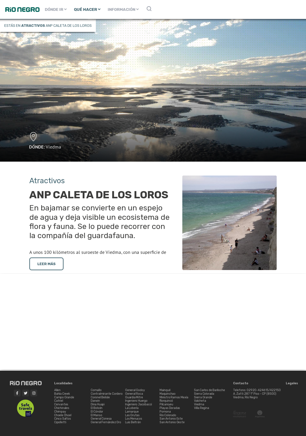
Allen (57, 390)
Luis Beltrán (133, 422)
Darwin (95, 401)
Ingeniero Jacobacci (138, 404)
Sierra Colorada (204, 394)
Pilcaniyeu (166, 404)
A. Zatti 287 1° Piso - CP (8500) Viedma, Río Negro (255, 395)
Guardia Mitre (134, 397)
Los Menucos (133, 418)
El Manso (96, 415)
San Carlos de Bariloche (209, 390)
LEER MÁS (46, 264)
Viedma (53, 147)
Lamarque (132, 411)
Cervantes (61, 404)
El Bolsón (96, 408)
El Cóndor (97, 411)
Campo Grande (64, 397)
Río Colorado (168, 415)
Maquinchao (168, 394)
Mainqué (165, 390)
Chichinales (61, 408)
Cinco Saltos (62, 418)
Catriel (58, 401)
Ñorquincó (166, 401)
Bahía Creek (62, 394)
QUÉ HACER (87, 9)
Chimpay (60, 411)
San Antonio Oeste (172, 422)
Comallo (96, 390)
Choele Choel (62, 415)
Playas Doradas (170, 408)
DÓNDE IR (56, 9)
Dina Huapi (98, 404)
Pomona (165, 411)
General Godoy (135, 390)
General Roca (134, 394)
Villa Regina (201, 408)
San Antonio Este (171, 418)
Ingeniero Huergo (136, 401)
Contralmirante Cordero (107, 394)
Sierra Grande (203, 397)
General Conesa (101, 418)
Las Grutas (132, 415)
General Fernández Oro (106, 422)
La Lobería (132, 408)
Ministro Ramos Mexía (174, 397)
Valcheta (200, 401)
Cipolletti (60, 422)
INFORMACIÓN (123, 9)
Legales (292, 383)
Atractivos (33, 25)
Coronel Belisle (100, 397)
